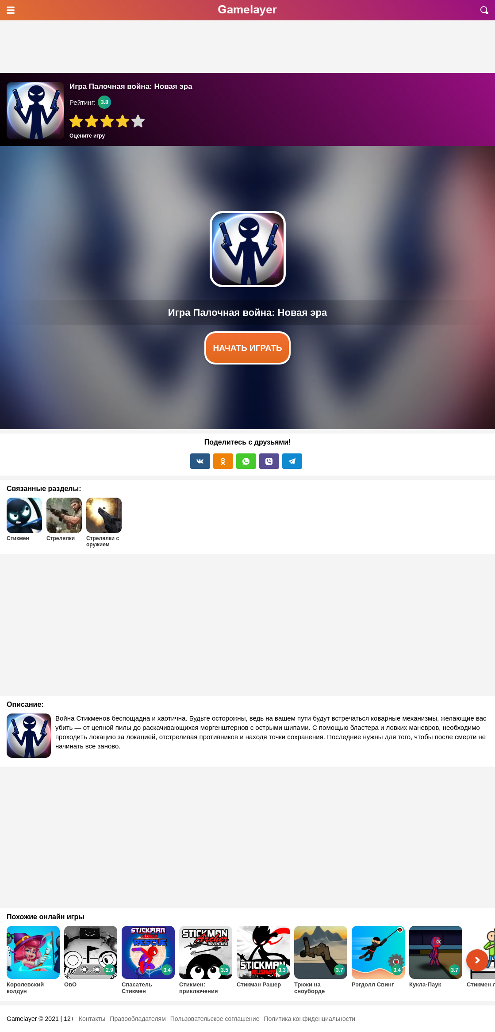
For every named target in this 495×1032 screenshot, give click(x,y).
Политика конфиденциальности (309, 1018)
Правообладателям (137, 1018)
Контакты (92, 1018)
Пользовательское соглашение (215, 1018)
